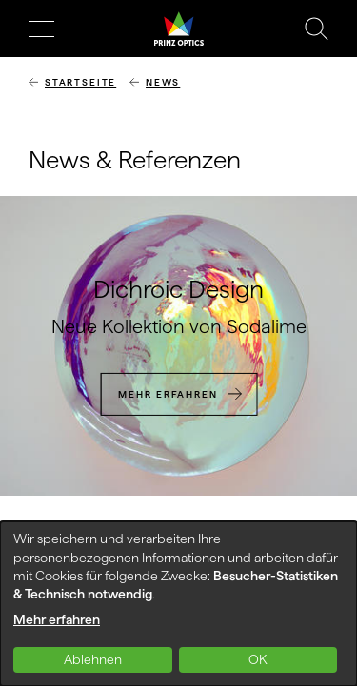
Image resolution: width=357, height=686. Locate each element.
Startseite (80, 82)
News (163, 82)
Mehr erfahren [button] (56, 619)
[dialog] (178, 603)
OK (258, 659)
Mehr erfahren (168, 393)
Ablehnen (93, 659)
